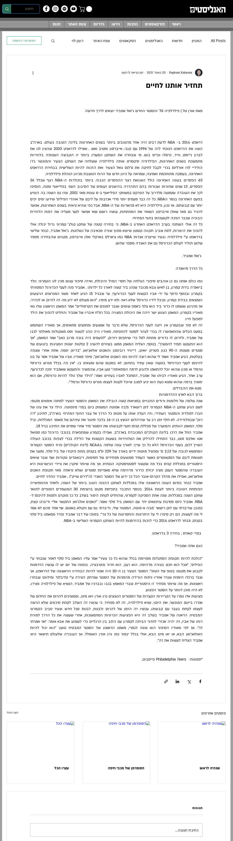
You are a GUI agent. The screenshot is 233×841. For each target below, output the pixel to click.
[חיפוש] (29, 8)
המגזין (197, 40)
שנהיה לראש (210, 768)
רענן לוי (77, 40)
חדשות (177, 40)
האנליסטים (154, 40)
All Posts (218, 40)
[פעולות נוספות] (33, 72)
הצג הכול (12, 712)
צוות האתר (101, 40)
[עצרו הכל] (40, 740)
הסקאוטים (127, 40)
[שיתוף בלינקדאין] (177, 681)
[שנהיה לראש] (192, 740)
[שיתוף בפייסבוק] (200, 681)
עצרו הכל (61, 768)
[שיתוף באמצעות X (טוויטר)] (189, 681)
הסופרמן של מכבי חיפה (126, 768)
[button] (86, 9)
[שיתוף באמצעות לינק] (166, 681)
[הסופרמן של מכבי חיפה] (116, 740)
